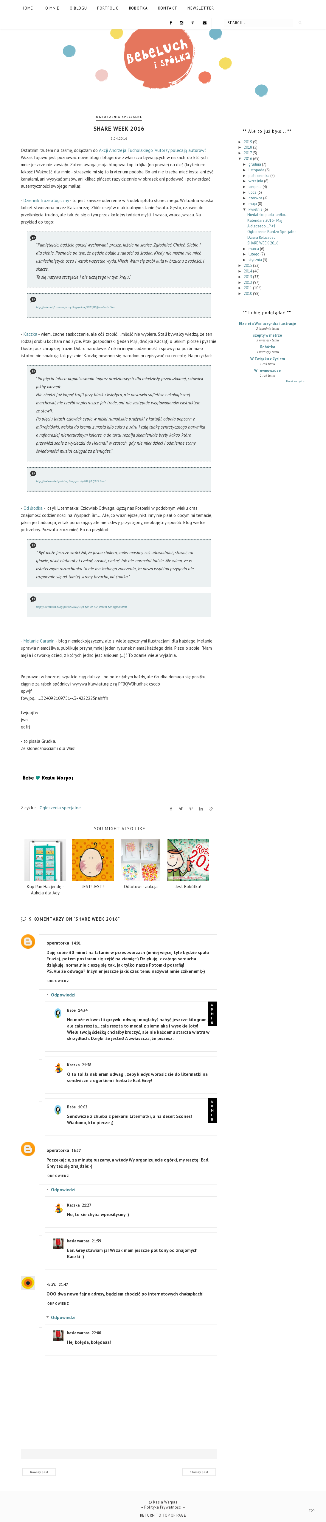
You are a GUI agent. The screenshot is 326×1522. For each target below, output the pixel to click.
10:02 (82, 1105)
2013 (248, 276)
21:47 (63, 1283)
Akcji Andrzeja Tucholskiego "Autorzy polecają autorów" (152, 148)
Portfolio (108, 8)
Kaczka (31, 332)
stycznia (256, 259)
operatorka (57, 941)
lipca (253, 192)
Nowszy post (39, 1470)
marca (254, 248)
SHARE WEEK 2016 (262, 243)
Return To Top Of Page (163, 1513)
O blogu (78, 8)
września (256, 181)
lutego (254, 254)
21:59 (96, 1239)
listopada (257, 169)
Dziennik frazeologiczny (46, 198)
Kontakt (167, 8)
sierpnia (256, 186)
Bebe (71, 1008)
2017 (248, 152)
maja (253, 203)
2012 (248, 282)
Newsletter (200, 8)
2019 (248, 141)
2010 (248, 293)
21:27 (86, 1203)
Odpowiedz (58, 979)
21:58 (86, 1063)
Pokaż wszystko (295, 381)
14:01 (76, 941)
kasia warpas (78, 1239)
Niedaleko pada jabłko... (267, 214)
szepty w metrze (267, 335)
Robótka (138, 8)
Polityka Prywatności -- (165, 1505)
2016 (248, 158)
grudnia (255, 164)
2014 (248, 271)
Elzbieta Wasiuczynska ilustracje (267, 323)
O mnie (52, 8)
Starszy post (199, 1470)
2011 (248, 287)
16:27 (76, 1149)
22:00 (96, 1331)
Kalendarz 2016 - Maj (264, 220)
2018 (248, 147)
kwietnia (256, 209)
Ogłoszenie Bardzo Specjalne (271, 231)
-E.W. (51, 1283)
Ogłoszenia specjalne (119, 117)
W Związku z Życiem (267, 358)
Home (27, 8)
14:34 (82, 1008)
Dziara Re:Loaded (261, 237)
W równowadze (267, 370)
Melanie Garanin (39, 639)
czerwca (256, 198)
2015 (248, 265)
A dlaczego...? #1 (261, 226)
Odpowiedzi (63, 993)
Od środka (33, 506)
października (259, 175)
